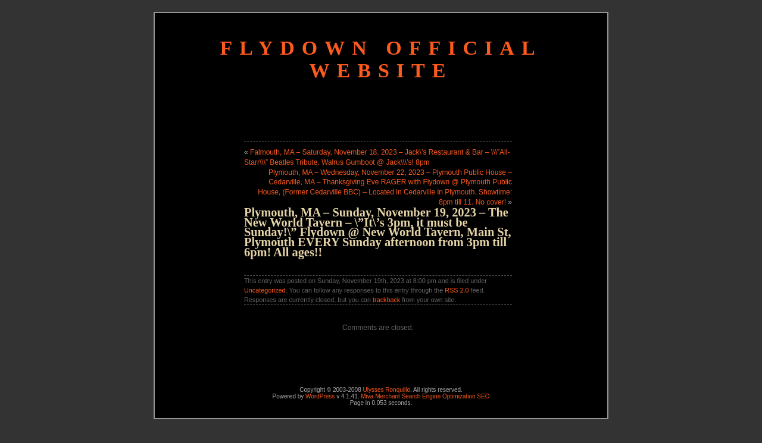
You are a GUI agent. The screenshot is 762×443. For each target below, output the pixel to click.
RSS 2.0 (457, 290)
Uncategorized (265, 290)
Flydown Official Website (381, 59)
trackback (386, 299)
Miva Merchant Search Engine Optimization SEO (425, 396)
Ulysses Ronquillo (386, 390)
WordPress (320, 396)
